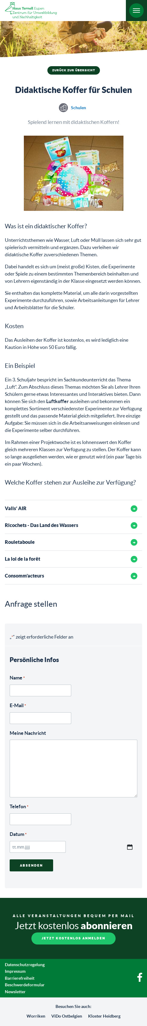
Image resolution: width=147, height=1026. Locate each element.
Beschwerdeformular (25, 984)
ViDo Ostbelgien (66, 1016)
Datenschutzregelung (25, 964)
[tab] (73, 508)
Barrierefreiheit (19, 978)
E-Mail (18, 705)
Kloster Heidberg (104, 1016)
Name (17, 678)
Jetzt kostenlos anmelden (73, 938)
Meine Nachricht (28, 733)
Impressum (15, 971)
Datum (18, 834)
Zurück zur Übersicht (73, 70)
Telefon (19, 806)
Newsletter (15, 991)
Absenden (31, 865)
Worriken (36, 1016)
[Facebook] (139, 980)
